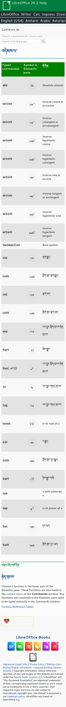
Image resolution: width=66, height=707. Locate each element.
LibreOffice (10, 14)
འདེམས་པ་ (9, 51)
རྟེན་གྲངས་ (7, 576)
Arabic (45, 20)
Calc (36, 14)
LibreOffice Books (33, 637)
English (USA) (12, 20)
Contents (8, 29)
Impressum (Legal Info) (15, 664)
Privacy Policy (37, 664)
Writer (26, 14)
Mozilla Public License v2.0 (28, 677)
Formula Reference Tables (17, 607)
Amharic (31, 20)
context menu (14, 594)
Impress (48, 14)
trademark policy (16, 696)
